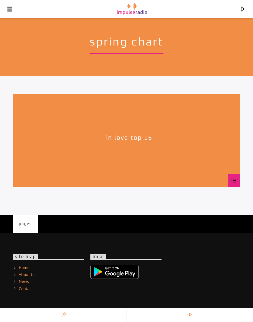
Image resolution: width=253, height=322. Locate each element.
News (24, 281)
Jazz (36, 99)
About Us (27, 274)
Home (24, 267)
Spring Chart (84, 99)
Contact (26, 288)
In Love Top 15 (129, 138)
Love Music (55, 99)
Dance (21, 99)
